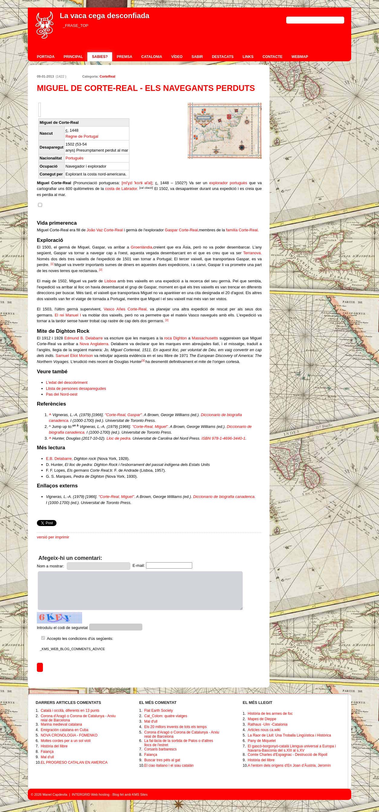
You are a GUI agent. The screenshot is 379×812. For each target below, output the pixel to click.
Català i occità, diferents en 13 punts (70, 710)
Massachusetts (205, 338)
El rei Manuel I (68, 315)
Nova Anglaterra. (94, 344)
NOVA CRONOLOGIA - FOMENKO (69, 735)
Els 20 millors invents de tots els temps (175, 727)
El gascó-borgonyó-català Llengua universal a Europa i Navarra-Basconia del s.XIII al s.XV (292, 748)
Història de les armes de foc (270, 713)
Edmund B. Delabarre (83, 338)
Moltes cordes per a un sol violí (66, 741)
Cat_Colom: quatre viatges (165, 716)
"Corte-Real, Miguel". (150, 426)
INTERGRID (81, 794)
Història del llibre (54, 746)
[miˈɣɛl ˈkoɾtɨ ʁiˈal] (137, 183)
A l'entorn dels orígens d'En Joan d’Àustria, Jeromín (289, 765)
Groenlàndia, (142, 247)
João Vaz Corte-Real (105, 230)
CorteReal (107, 76)
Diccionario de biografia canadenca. (224, 496)
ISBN (206, 438)
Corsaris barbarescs (160, 749)
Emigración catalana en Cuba (64, 730)
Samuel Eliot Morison (74, 355)
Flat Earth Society (158, 710)
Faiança (47, 751)
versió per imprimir (53, 537)
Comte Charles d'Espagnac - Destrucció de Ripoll (287, 755)
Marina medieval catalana (61, 724)
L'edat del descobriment (67, 382)
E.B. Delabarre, (59, 458)
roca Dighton (175, 338)
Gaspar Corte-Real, (182, 230)
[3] (143, 360)
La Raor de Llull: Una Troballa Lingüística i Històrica (289, 735)
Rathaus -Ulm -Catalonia (267, 724)
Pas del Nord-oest (61, 394)
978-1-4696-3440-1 (228, 438)
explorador (218, 183)
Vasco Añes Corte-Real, (125, 309)
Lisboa (110, 281)
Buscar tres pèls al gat (162, 760)
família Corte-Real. (242, 230)
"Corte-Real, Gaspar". (124, 414)
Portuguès (74, 158)
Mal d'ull (47, 757)
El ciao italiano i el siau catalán (168, 765)
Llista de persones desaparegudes (76, 388)
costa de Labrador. (121, 188)
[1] (51, 263)
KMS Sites (139, 794)
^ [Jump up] (50, 414)
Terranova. (252, 253)
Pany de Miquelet (262, 741)
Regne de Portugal (82, 136)
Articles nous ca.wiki (264, 730)
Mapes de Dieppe (262, 719)
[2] (100, 269)
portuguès (238, 183)
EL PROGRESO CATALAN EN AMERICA (74, 762)
